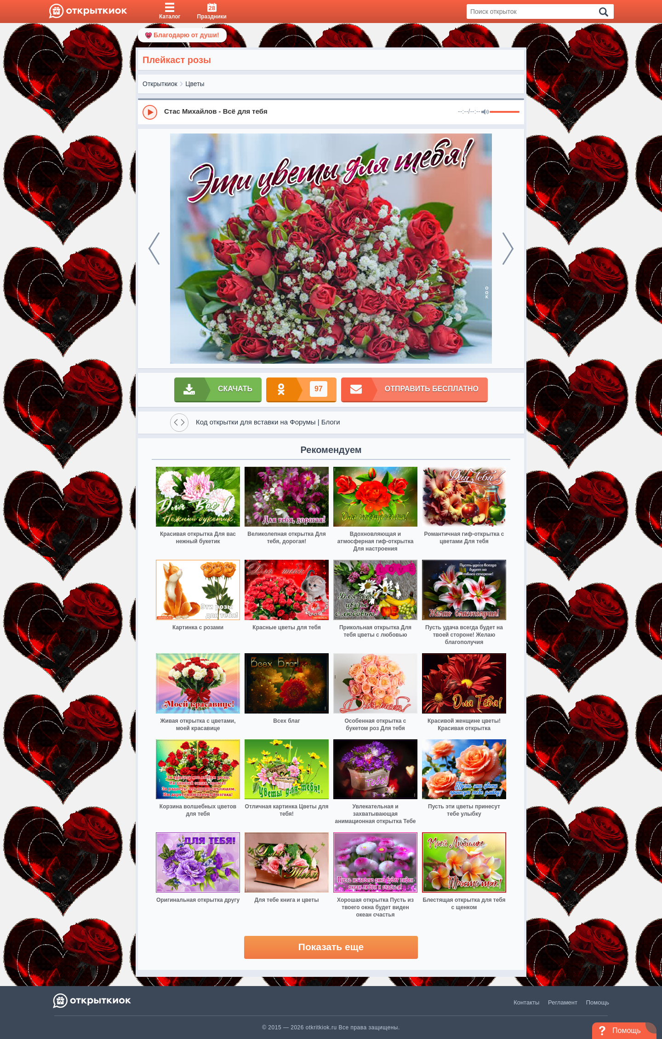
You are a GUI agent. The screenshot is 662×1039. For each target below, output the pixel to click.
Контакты (526, 1002)
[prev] (154, 249)
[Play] (150, 112)
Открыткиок (160, 83)
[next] (508, 249)
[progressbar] (504, 112)
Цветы (194, 83)
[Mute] (485, 112)
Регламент (562, 1002)
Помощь (597, 1002)
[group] (331, 111)
